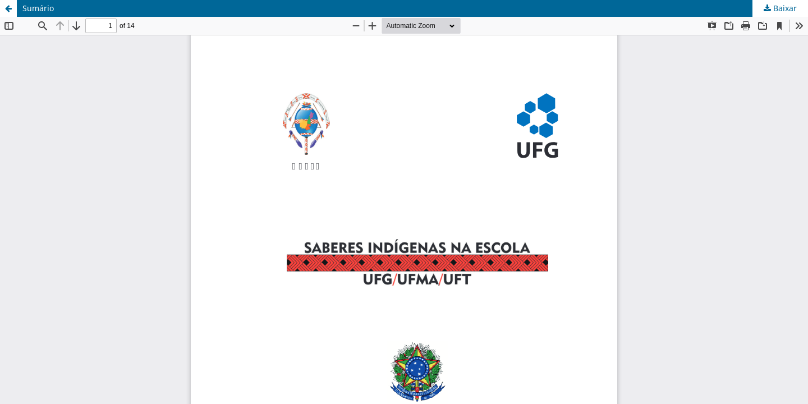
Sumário (38, 8)
